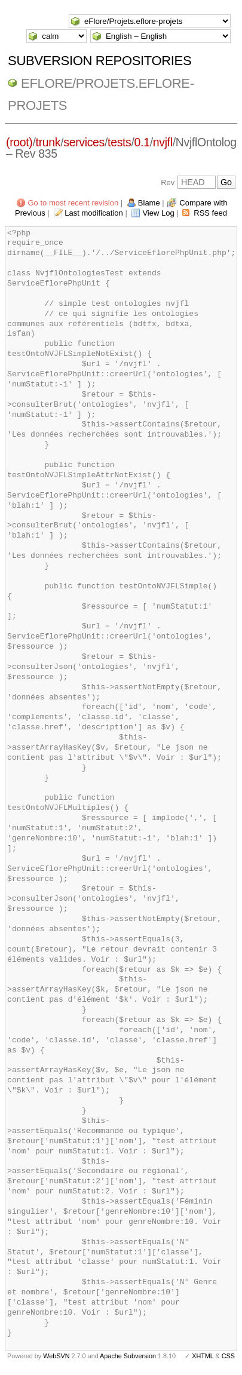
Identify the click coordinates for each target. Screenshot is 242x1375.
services (84, 142)
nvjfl (163, 142)
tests (119, 142)
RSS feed (210, 212)
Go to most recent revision (72, 202)
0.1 (142, 142)
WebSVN (56, 1355)
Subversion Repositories (99, 60)
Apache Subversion (128, 1355)
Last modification (94, 212)
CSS (228, 1355)
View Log (158, 212)
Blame (149, 202)
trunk (48, 142)
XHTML (202, 1355)
